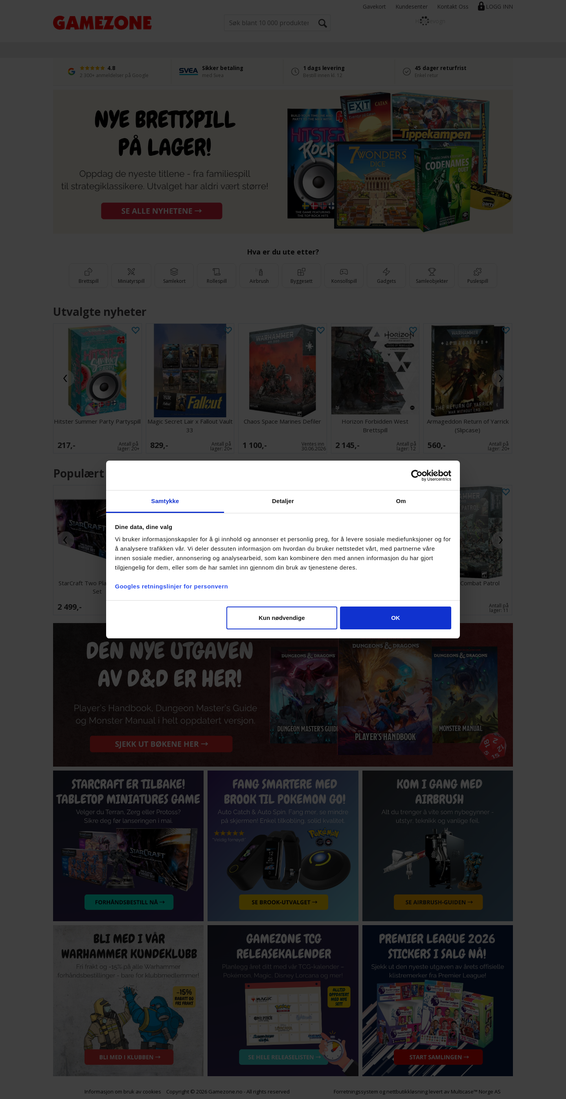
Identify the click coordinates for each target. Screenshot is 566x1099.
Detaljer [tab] (283, 501)
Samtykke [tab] (165, 501)
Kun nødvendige (282, 617)
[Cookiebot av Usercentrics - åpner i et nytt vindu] (416, 475)
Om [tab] (401, 501)
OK (395, 617)
